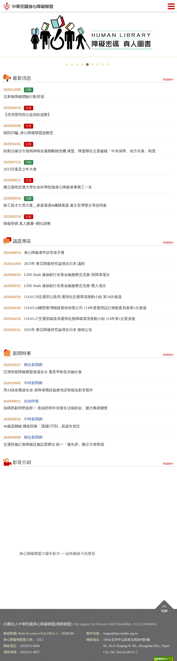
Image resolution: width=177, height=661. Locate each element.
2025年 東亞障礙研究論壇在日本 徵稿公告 (47, 329)
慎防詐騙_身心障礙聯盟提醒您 (28, 133)
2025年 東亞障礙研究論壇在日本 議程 (44, 263)
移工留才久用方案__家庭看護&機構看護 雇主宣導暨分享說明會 (55, 205)
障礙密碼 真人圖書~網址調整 (27, 223)
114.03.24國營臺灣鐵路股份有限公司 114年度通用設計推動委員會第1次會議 (74, 307)
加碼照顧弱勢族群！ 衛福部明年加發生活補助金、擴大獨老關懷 (55, 408)
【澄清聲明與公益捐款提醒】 (27, 115)
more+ (168, 79)
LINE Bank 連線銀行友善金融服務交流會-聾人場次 (54, 285)
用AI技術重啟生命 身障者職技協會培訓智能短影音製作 (48, 390)
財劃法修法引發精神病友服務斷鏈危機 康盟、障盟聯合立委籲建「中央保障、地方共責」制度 (79, 151)
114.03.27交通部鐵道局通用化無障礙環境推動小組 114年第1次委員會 (69, 318)
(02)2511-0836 (30, 646)
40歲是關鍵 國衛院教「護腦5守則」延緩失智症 (41, 426)
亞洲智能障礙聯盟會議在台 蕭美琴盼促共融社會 (42, 372)
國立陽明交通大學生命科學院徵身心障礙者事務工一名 (47, 187)
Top (164, 609)
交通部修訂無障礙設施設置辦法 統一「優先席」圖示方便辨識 (53, 444)
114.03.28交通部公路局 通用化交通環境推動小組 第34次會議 (62, 296)
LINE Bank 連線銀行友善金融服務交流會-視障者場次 (56, 274)
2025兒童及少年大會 (20, 169)
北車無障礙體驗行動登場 (23, 97)
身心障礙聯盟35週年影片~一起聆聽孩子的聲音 (57, 554)
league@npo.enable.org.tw (120, 633)
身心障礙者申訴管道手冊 (34, 252)
